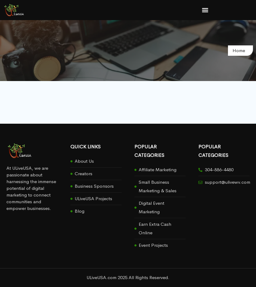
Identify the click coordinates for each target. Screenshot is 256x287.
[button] (205, 10)
